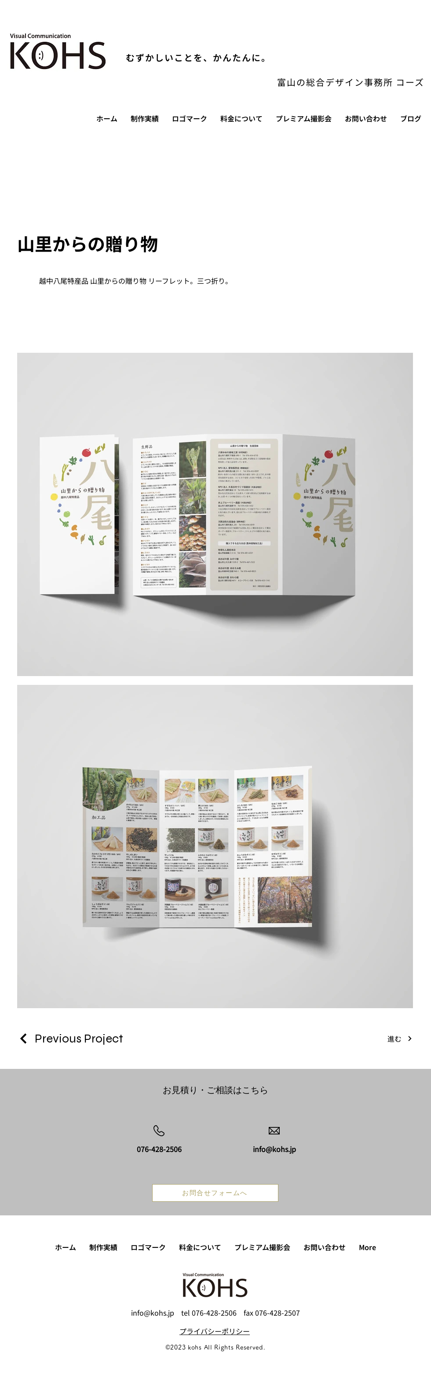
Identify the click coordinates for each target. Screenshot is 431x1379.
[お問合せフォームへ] (215, 1193)
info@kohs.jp (152, 1312)
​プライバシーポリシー (214, 1331)
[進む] (400, 1038)
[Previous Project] (70, 1038)
